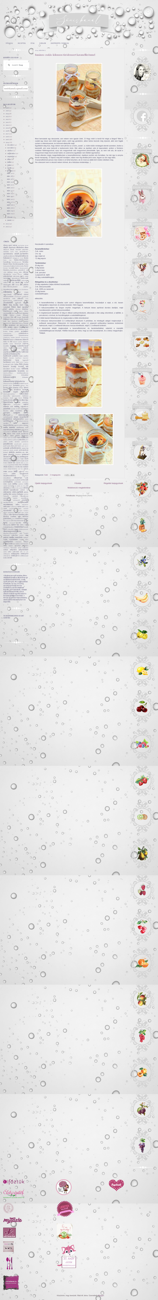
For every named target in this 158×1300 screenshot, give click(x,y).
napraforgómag (8, 430)
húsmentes (18, 340)
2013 (7, 224)
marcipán (6, 413)
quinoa (18, 459)
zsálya (5, 558)
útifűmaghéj (6, 535)
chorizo (16, 272)
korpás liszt (24, 385)
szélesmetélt (16, 500)
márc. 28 (10, 176)
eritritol (26, 300)
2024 (7, 114)
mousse (25, 425)
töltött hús (15, 525)
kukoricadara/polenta (9, 394)
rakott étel (12, 461)
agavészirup (21, 245)
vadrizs (21, 535)
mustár (12, 427)
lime (26, 400)
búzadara (6, 270)
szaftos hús (7, 494)
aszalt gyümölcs (21, 253)
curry (22, 276)
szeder (15, 498)
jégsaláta (6, 346)
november (10, 148)
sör (11, 488)
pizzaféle (11, 454)
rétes (20, 465)
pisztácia (18, 452)
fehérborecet (7, 311)
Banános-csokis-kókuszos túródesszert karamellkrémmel (65, 54)
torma (26, 520)
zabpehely (13, 550)
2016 (7, 137)
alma (26, 247)
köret (26, 387)
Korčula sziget (7, 385)
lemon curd (13, 398)
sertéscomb (24, 480)
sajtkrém (21, 471)
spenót (21, 488)
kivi (27, 371)
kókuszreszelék (9, 377)
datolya (26, 282)
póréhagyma (15, 457)
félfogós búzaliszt (22, 313)
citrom (25, 272)
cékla (4, 272)
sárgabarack (24, 474)
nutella (20, 431)
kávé (17, 362)
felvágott (25, 315)
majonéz (6, 406)
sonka (26, 484)
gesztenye (12, 325)
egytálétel (18, 294)
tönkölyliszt (19, 527)
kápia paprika (23, 356)
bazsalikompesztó (16, 262)
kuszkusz (5, 398)
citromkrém (7, 274)
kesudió (13, 366)
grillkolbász (21, 329)
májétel (25, 404)
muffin (5, 427)
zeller (9, 552)
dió (13, 284)
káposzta (11, 358)
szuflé (5, 508)
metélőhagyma (8, 421)
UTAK (33, 43)
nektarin (14, 432)
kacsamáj (12, 348)
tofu (14, 520)
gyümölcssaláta (8, 335)
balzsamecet (7, 258)
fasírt (21, 305)
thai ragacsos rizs (8, 520)
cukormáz (16, 276)
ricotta (17, 467)
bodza (26, 264)
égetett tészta (22, 292)
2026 (7, 108)
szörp (26, 506)
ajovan (26, 245)
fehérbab (18, 309)
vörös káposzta (24, 543)
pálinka (5, 441)
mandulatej (18, 411)
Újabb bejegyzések (43, 483)
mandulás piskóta (8, 411)
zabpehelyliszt (23, 550)
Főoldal (78, 483)
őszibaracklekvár (8, 439)
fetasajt (19, 317)
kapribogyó (18, 358)
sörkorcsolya (15, 488)
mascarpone (23, 415)
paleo (26, 439)
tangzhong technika (15, 508)
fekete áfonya (18, 311)
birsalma (25, 262)
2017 (7, 134)
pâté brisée (18, 446)
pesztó (16, 450)
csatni (26, 276)
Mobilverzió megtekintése (79, 488)
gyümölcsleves (23, 333)
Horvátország (24, 337)
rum (5, 471)
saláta (13, 474)
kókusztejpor (6, 379)
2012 (7, 227)
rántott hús (11, 463)
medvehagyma (7, 417)
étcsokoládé (8, 302)
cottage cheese (17, 274)
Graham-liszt (23, 327)
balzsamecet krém (18, 258)
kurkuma (25, 396)
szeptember (11, 153)
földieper (6, 319)
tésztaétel (18, 518)
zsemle (9, 558)
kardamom (7, 362)
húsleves (12, 339)
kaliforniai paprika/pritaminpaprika (15, 353)
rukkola (25, 469)
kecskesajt (6, 364)
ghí (18, 325)
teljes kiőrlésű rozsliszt (15, 515)
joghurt (13, 345)
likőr (23, 400)
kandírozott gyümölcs (11, 356)
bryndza (11, 268)
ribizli (5, 467)
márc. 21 (10, 185)
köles (10, 388)
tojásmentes (20, 520)
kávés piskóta (24, 362)
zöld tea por (24, 552)
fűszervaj (20, 323)
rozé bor (20, 469)
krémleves (17, 390)
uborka (16, 529)
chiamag (10, 272)
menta (26, 419)
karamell (25, 360)
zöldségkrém (6, 556)
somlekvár (20, 484)
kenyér (6, 366)
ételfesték (18, 303)
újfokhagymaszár (23, 529)
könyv (21, 387)
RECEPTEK (22, 43)
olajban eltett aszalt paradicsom (17, 433)
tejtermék (18, 512)
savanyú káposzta (8, 480)
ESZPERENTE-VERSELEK (60, 43)
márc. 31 (10, 173)
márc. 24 (10, 182)
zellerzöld (16, 552)
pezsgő (5, 452)
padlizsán (15, 439)
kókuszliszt (24, 375)
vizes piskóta (16, 543)
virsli (10, 544)
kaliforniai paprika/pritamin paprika (15, 351)
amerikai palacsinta (21, 249)
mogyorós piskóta (18, 425)
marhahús (16, 413)
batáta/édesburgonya (21, 260)
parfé (5, 446)
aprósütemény (8, 254)
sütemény (7, 492)
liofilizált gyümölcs (21, 402)
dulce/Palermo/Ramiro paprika (15, 286)
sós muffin (17, 486)
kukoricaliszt (24, 394)
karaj (17, 360)
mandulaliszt (24, 409)
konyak (26, 383)
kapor (5, 358)
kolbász (16, 383)
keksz (16, 364)
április (9, 168)
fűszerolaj (15, 323)
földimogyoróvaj (14, 319)
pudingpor (24, 456)
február (10, 217)
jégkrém (25, 344)
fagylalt (25, 303)
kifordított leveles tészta (11, 369)
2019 (7, 128)
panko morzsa (14, 441)
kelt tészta (23, 364)
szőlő (23, 506)
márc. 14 (10, 193)
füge (9, 321)
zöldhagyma (6, 554)
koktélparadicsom (22, 373)
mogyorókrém (8, 425)
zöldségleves (15, 556)
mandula (6, 408)
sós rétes (23, 486)
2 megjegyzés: (55, 475)
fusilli (4, 321)
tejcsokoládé (7, 510)
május (9, 165)
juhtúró (5, 348)
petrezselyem (23, 450)
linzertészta (8, 402)
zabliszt (5, 550)
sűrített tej (24, 490)
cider (20, 272)
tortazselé (12, 523)
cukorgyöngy (7, 276)
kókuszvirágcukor (8, 383)
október (10, 151)
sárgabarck (25, 475)
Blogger (101, 1295)
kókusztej (25, 377)
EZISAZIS (42, 43)
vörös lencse (8, 546)
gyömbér (24, 331)
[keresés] (17, 65)
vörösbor (25, 546)
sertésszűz (25, 482)
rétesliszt (25, 465)
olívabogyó (24, 435)
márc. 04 (10, 211)
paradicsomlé (17, 444)
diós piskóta (24, 285)
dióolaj (17, 284)
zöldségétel (24, 554)
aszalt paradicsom (9, 256)
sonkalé (5, 486)
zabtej (5, 552)
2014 (7, 142)
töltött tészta (24, 525)
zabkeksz (25, 548)
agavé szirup (12, 245)
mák (11, 406)
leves (19, 400)
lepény (5, 400)
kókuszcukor (7, 375)
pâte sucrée (25, 446)
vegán (5, 539)
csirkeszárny (24, 280)
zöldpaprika (15, 554)
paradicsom (8, 443)
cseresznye (7, 278)
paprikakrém (24, 441)
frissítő (26, 319)
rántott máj (19, 463)
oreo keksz (14, 437)
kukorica (24, 391)
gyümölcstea (6, 337)
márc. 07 (10, 202)
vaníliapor (25, 537)
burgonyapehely (24, 268)
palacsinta (21, 440)
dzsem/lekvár (14, 289)
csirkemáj (6, 280)
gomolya (16, 327)
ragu (21, 459)
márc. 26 (10, 179)
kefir (12, 364)
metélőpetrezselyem (22, 421)
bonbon (12, 266)
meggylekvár (7, 419)
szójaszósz (14, 506)
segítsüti (17, 480)
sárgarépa (18, 477)
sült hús (25, 488)
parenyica (25, 444)
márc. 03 (10, 214)
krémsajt (25, 390)
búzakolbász (13, 270)
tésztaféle (25, 518)
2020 (7, 125)
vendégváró (8, 541)
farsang (15, 305)
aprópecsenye (24, 251)
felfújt (5, 315)
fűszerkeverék (7, 323)
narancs (17, 429)
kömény (16, 388)
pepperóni (25, 448)
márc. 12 (10, 196)
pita (23, 452)
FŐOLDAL (9, 43)
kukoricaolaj (6, 396)
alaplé (5, 247)
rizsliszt (25, 467)
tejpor (20, 510)
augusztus (10, 156)
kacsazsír (19, 348)
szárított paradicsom (20, 496)
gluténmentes (24, 325)
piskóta (12, 452)
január (9, 220)
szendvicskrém (8, 502)
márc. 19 (10, 188)
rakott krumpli (19, 461)
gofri (5, 327)
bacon (26, 256)
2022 (7, 119)
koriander (16, 385)
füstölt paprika (23, 321)
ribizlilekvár (11, 467)
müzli (26, 427)
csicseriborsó (16, 278)
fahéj (5, 305)
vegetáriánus (13, 539)
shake (5, 484)
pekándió (6, 448)
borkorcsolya (20, 266)
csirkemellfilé (15, 280)
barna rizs (7, 260)
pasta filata (10, 446)
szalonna (20, 494)
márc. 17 (10, 191)
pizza (5, 454)
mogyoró (25, 423)
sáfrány (10, 471)
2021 (7, 122)
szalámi (14, 494)
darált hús (19, 282)
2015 (7, 139)
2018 (7, 131)
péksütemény (15, 448)
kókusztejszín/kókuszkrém (14, 381)
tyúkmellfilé (10, 529)
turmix (26, 527)
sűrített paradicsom (10, 490)
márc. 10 (10, 199)
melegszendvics (18, 419)
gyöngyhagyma (7, 333)
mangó (26, 411)
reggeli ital (10, 465)
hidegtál (18, 337)
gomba (10, 327)
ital (11, 342)
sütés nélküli (17, 492)
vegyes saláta (24, 539)
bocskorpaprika (18, 264)
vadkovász (14, 535)
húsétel (6, 339)
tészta (13, 518)
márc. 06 (10, 205)
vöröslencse (6, 548)
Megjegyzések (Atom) (84, 495)
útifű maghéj (24, 533)
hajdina (13, 337)
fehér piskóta (8, 309)
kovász (5, 388)
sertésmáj (17, 482)
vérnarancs (18, 541)
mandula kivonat (15, 409)
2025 (7, 111)
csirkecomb (24, 278)
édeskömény (25, 289)
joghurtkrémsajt (22, 346)
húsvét (25, 339)
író (8, 341)
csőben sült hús (8, 282)
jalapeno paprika (17, 341)
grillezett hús (14, 329)
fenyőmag (6, 317)
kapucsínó (25, 358)
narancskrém (24, 429)
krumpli (6, 391)
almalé (12, 249)
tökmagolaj (6, 525)
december (10, 145)
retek (16, 465)
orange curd (6, 437)
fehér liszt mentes (19, 307)
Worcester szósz (16, 548)
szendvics (25, 500)
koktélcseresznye (8, 373)
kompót (21, 383)
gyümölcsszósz (23, 335)
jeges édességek (15, 343)
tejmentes (15, 510)
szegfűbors (24, 498)
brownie (5, 268)
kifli (27, 366)
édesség (7, 291)
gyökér (17, 331)
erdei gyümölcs (17, 298)
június (9, 162)
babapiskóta (19, 256)
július (9, 159)
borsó (26, 266)
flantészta (25, 317)
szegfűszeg (7, 500)
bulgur (17, 268)
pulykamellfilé (7, 459)
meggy (16, 417)
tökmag (25, 523)
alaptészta (12, 247)
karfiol (13, 362)
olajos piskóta (15, 435)
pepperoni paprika (8, 450)
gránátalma (6, 329)
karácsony (7, 360)
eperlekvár (6, 298)
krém (10, 390)
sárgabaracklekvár (9, 476)
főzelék (21, 319)
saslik (26, 478)
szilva (17, 504)
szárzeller (6, 498)
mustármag (20, 427)
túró (5, 529)
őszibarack (24, 438)
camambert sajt (23, 270)
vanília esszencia (15, 537)
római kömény (12, 469)
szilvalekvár (25, 504)
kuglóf (15, 392)
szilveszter (7, 506)
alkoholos (20, 247)
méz (15, 423)
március (10, 171)
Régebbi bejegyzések (113, 483)
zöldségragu (24, 556)
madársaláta (17, 404)
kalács (15, 350)
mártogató (6, 415)
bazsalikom (6, 262)
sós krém (11, 486)
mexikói (5, 423)
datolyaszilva (7, 284)
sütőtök (26, 492)
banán (26, 258)
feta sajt (13, 317)
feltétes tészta (15, 315)
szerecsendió (23, 502)
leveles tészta (12, 400)
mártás (26, 413)
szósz (19, 506)
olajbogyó (5, 435)
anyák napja (14, 251)
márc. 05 (10, 208)
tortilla (19, 523)
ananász (6, 251)
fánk (10, 305)
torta (5, 522)
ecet (20, 289)
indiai (5, 341)
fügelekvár (14, 321)
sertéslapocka (8, 482)
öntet (19, 438)
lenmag (25, 398)
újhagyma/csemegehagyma (12, 531)
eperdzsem (25, 296)
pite (27, 452)
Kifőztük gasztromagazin (15, 369)
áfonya (5, 245)
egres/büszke (7, 294)
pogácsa (18, 454)
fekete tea (14, 313)
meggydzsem (23, 417)
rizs (21, 467)
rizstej (5, 469)
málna (16, 406)
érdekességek (18, 300)
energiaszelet (17, 296)
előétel (26, 294)
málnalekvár (24, 406)
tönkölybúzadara (8, 527)
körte (5, 390)
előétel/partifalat (8, 296)
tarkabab (25, 508)
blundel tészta (7, 264)
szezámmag (8, 504)
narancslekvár (7, 431)
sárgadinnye (7, 478)
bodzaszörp (6, 266)
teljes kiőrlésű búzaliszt (16, 514)
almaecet (6, 249)
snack (9, 484)
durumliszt (6, 289)
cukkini (25, 274)
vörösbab (18, 546)
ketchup (21, 366)
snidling (14, 484)
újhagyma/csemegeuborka (10, 533)
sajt (15, 471)
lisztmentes (6, 404)
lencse (20, 398)
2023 (7, 116)
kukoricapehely (16, 396)
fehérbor (25, 309)
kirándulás (21, 371)
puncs (13, 459)
